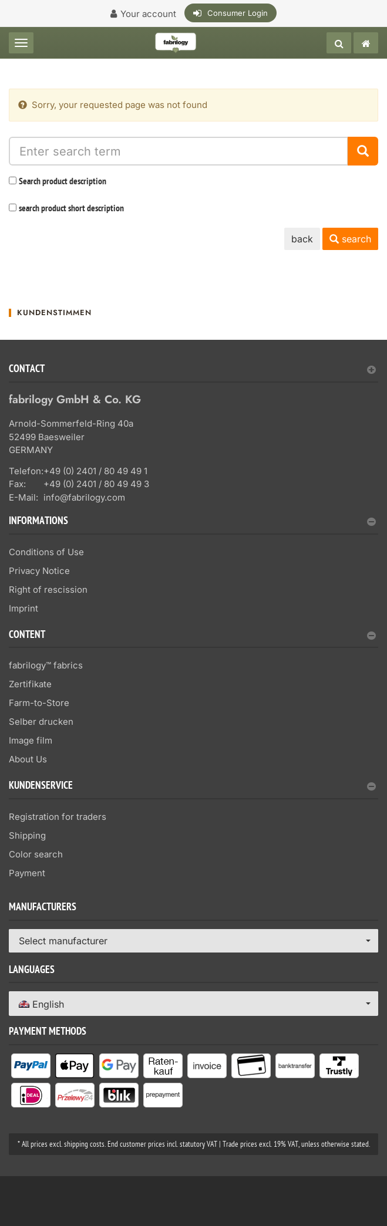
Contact (192, 370)
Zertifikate (30, 684)
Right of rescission (48, 589)
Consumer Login (237, 13)
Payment (27, 873)
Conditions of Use (46, 552)
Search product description (62, 182)
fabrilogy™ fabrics (46, 665)
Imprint (23, 608)
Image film (30, 740)
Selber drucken (41, 721)
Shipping (27, 835)
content (192, 635)
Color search (36, 854)
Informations (192, 522)
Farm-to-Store (39, 702)
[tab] (193, 373)
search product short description (71, 209)
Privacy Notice (39, 570)
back (302, 239)
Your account (148, 13)
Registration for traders (57, 816)
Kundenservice (192, 786)
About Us (28, 759)
